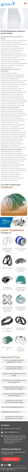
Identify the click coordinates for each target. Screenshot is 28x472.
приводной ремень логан (11, 412)
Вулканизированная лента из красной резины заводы (14, 388)
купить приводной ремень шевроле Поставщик (14, 361)
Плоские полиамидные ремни (12, 407)
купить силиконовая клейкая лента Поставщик (14, 395)
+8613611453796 (15, 428)
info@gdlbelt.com (13, 432)
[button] (24, 202)
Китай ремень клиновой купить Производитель (14, 381)
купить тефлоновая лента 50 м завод (14, 374)
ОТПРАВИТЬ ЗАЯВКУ (10, 459)
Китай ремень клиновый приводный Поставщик (14, 418)
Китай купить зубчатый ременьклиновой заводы (14, 401)
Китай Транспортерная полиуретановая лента (14, 368)
